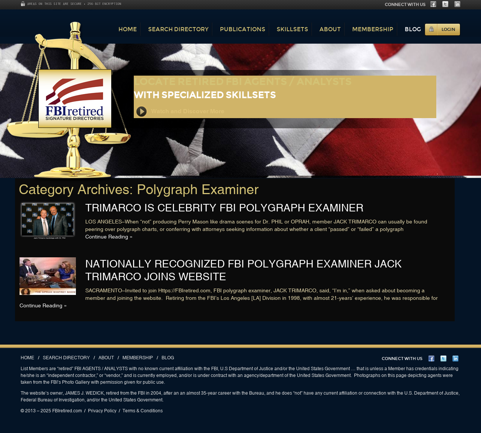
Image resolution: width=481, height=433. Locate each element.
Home (127, 29)
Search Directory (178, 29)
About (330, 29)
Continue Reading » (109, 237)
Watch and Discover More (179, 111)
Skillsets (292, 29)
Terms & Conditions (143, 410)
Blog (413, 29)
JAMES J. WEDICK (84, 393)
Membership (372, 29)
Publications (242, 29)
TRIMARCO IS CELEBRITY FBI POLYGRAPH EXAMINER (224, 208)
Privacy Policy (102, 410)
